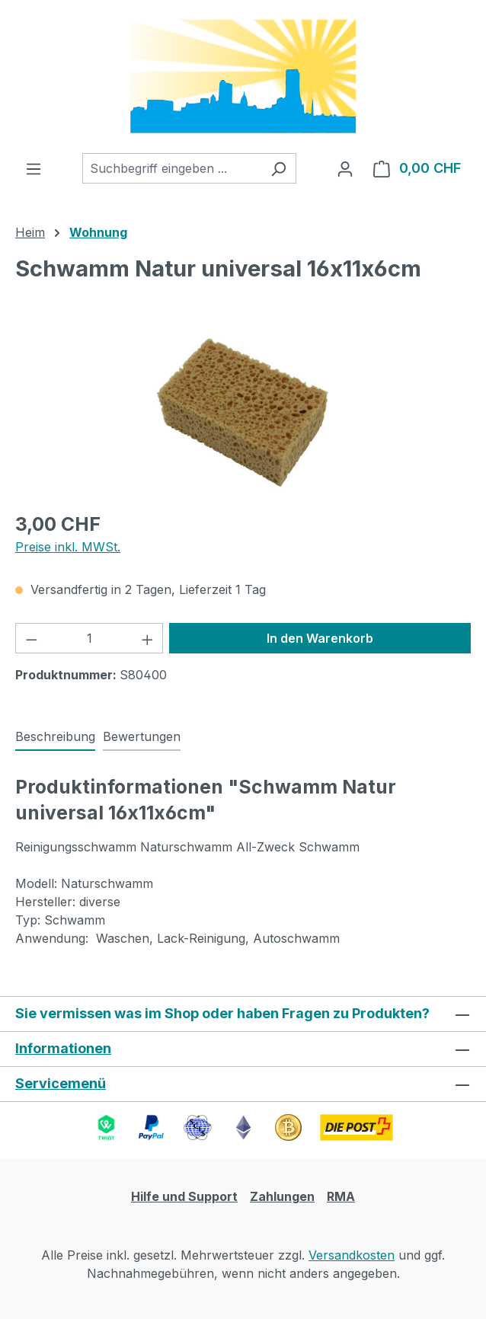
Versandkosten (352, 1255)
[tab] (55, 737)
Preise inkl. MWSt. (67, 546)
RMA (341, 1196)
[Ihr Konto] (345, 168)
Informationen (63, 1048)
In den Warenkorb (320, 638)
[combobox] (171, 168)
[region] (243, 412)
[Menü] (33, 168)
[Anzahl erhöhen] (148, 638)
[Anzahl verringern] (31, 638)
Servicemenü (60, 1083)
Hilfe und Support (184, 1196)
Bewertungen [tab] (142, 736)
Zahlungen (282, 1196)
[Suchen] (278, 168)
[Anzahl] (89, 638)
